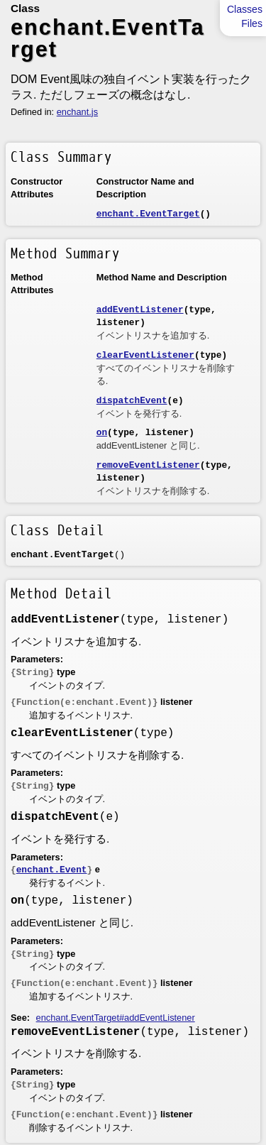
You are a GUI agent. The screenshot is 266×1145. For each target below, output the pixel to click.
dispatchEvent (131, 400)
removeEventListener (148, 465)
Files (251, 23)
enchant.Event (51, 870)
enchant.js (77, 111)
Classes (244, 9)
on (101, 432)
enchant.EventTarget (148, 214)
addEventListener (140, 310)
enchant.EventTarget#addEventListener (115, 1017)
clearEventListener (145, 355)
